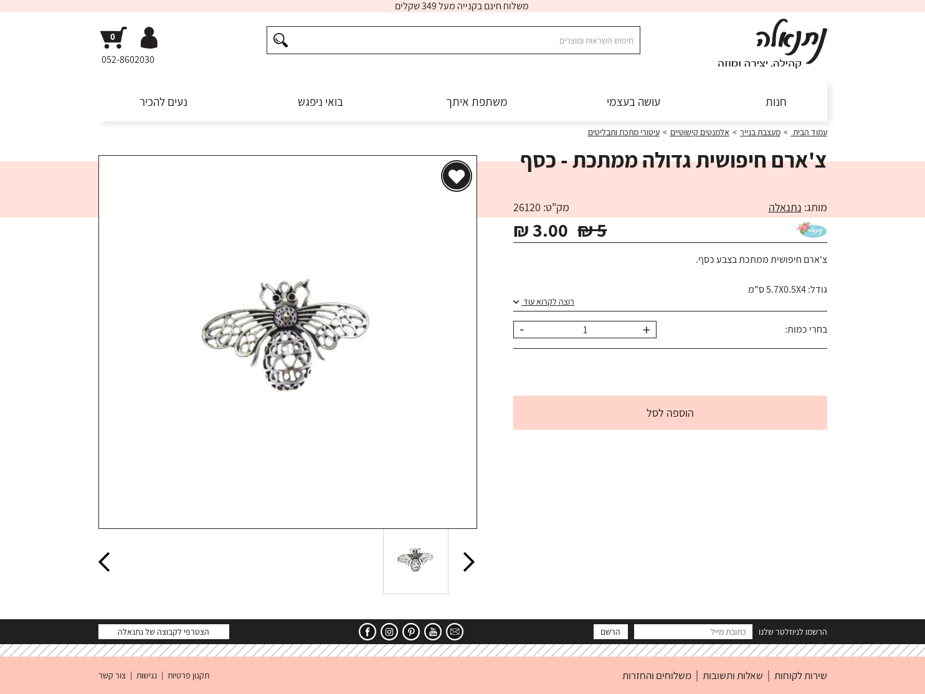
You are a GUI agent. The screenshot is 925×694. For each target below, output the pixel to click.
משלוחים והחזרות (656, 675)
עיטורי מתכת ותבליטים (624, 132)
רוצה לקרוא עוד (543, 301)
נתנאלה (785, 207)
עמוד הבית (809, 132)
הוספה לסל (670, 413)
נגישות (146, 675)
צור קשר (112, 675)
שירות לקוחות (800, 675)
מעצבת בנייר (760, 132)
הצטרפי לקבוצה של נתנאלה (163, 631)
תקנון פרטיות (188, 675)
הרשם (610, 631)
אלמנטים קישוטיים (699, 132)
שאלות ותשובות (733, 675)
